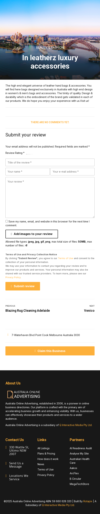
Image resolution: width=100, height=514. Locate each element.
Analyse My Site (79, 453)
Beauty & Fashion (50, 47)
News (41, 464)
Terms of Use (65, 258)
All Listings (44, 448)
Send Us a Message (16, 464)
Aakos (73, 467)
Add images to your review (33, 234)
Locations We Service (18, 477)
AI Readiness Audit (81, 448)
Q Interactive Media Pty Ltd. (75, 424)
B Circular (75, 478)
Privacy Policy (12, 277)
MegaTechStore (79, 483)
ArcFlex (74, 473)
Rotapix (87, 501)
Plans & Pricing (46, 453)
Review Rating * (14, 152)
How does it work (48, 458)
